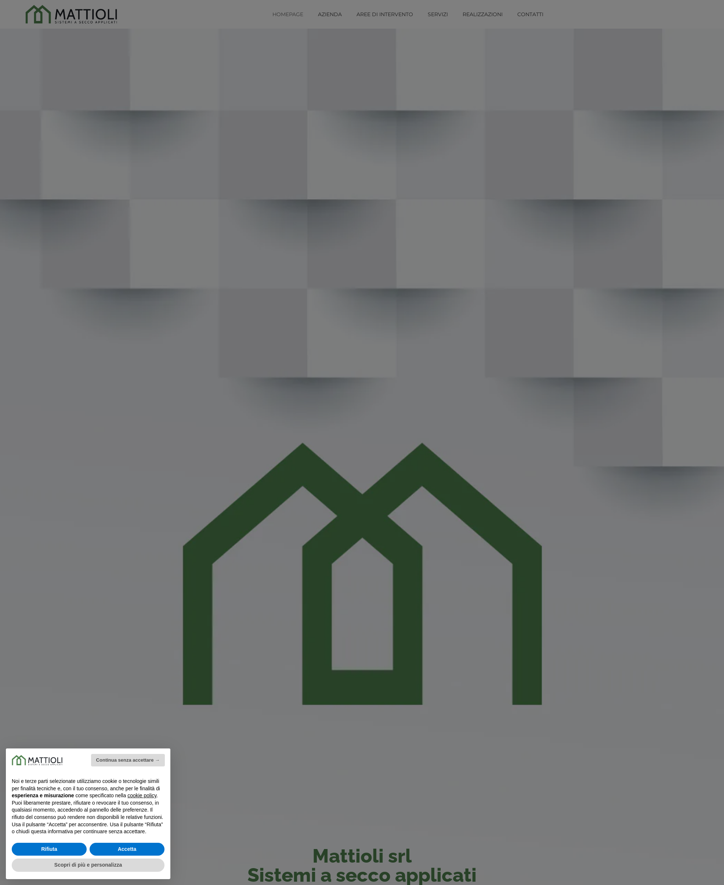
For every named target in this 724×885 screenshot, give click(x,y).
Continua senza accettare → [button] (128, 760)
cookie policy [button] (141, 795)
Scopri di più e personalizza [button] (88, 865)
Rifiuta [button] (49, 849)
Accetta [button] (127, 849)
